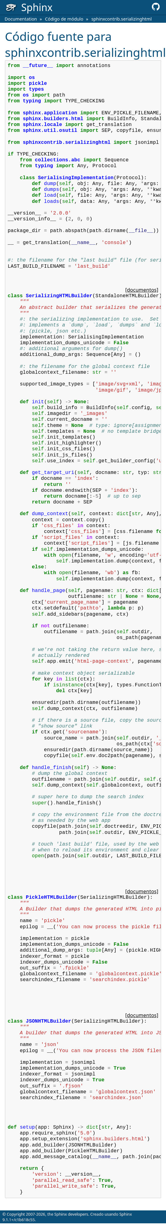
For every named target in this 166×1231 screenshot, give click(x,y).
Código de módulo (64, 19)
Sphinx (125, 1214)
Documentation (21, 19)
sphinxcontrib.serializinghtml (121, 19)
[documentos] (142, 290)
